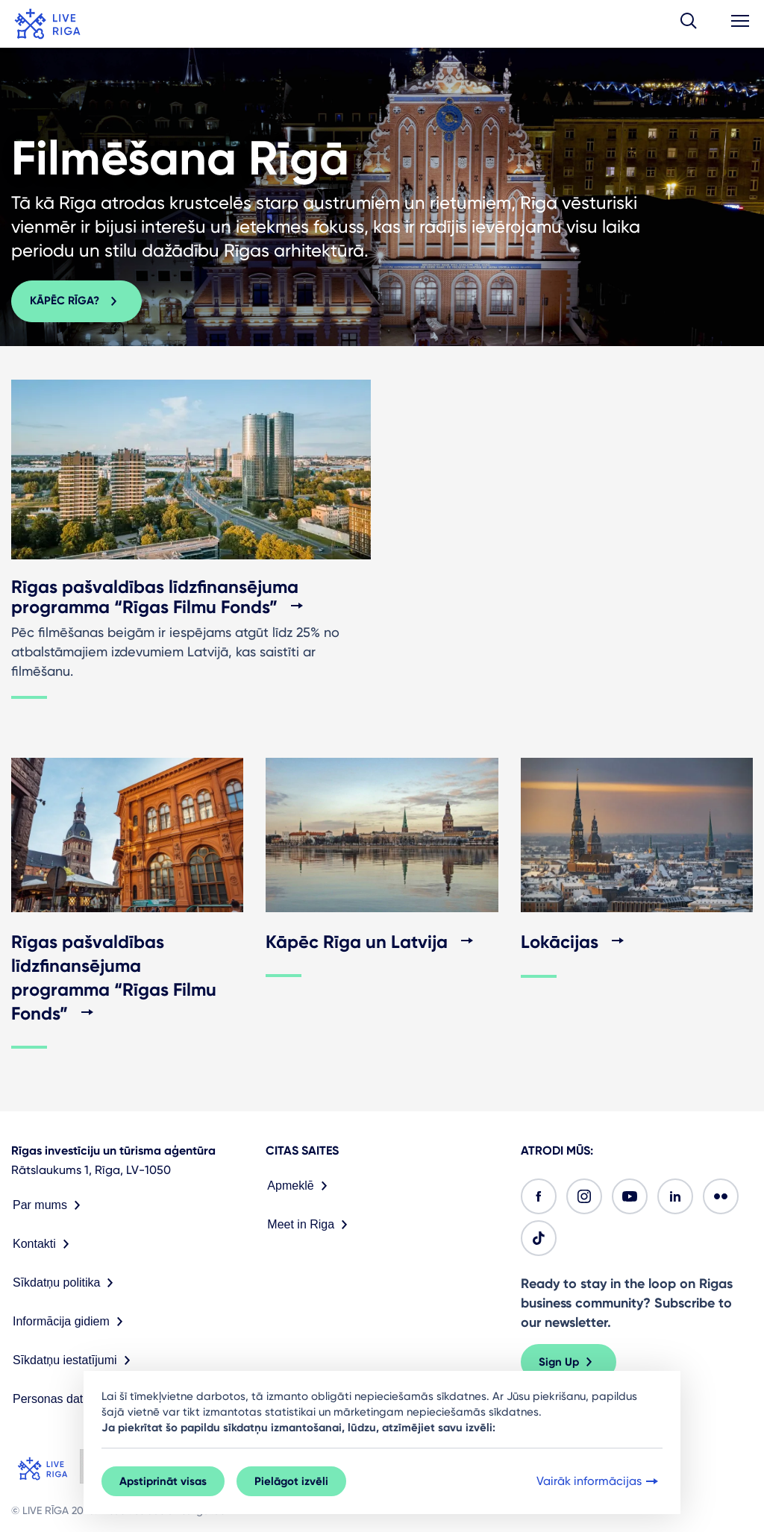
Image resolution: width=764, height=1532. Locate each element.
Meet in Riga (310, 1225)
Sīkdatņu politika (66, 1283)
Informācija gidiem (71, 1322)
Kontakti (44, 1244)
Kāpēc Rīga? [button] (76, 301)
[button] (689, 24)
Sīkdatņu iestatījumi (75, 1360)
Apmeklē (300, 1186)
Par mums (50, 1205)
